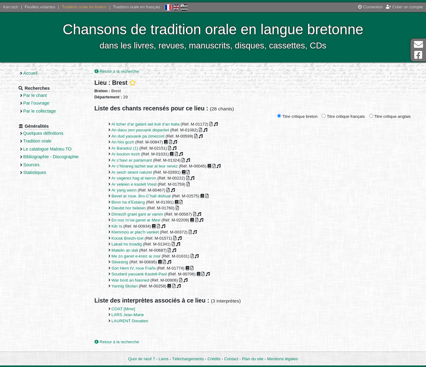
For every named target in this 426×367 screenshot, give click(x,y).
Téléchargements (188, 359)
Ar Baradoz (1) (125, 148)
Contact (231, 359)
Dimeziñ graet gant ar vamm (137, 214)
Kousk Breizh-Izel (127, 238)
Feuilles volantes (40, 7)
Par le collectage (39, 111)
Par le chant (35, 95)
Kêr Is (117, 226)
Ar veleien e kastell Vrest (134, 184)
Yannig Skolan (125, 286)
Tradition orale (37, 140)
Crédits (214, 359)
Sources (31, 164)
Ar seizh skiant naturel (132, 172)
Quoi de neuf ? (141, 359)
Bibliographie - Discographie (50, 156)
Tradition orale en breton (84, 7)
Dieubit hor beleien (129, 208)
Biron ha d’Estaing (128, 202)
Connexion (370, 7)
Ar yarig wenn (124, 190)
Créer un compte (404, 7)
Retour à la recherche (117, 71)
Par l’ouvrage (36, 103)
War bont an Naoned (130, 280)
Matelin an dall (125, 250)
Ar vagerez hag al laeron (134, 178)
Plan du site (252, 359)
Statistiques (34, 172)
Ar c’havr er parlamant (132, 160)
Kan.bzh (10, 7)
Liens (164, 359)
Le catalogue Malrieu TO (47, 148)
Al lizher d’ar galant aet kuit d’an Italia (145, 124)
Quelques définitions (43, 133)
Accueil (30, 73)
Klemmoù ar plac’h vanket (135, 232)
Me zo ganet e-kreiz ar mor (136, 256)
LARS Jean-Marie (128, 314)
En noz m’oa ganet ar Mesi (136, 220)
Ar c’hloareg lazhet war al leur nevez (145, 166)
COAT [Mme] (123, 309)
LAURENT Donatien (130, 321)
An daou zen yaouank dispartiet (140, 130)
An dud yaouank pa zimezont (138, 136)
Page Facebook (418, 55)
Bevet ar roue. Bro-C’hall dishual (141, 196)
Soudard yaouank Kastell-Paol (139, 274)
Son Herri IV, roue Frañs (134, 268)
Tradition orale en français (136, 7)
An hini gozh (123, 142)
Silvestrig (120, 262)
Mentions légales (282, 359)
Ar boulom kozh (126, 154)
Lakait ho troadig (127, 244)
